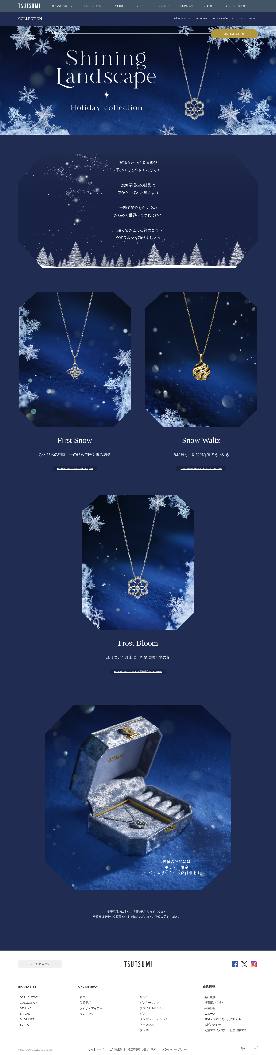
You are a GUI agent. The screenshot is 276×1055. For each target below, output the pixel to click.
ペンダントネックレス (152, 1016)
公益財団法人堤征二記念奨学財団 (224, 1026)
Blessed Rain (176, 18)
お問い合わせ (211, 1021)
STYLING (118, 6)
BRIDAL (139, 6)
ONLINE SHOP (236, 6)
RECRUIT (209, 6)
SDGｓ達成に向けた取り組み (221, 1016)
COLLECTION (92, 6)
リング (142, 994)
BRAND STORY (62, 6)
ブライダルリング (149, 1005)
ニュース (208, 1010)
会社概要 (208, 994)
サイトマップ (89, 1046)
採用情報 (208, 1005)
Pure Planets (197, 18)
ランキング (85, 1010)
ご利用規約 (113, 1046)
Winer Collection (220, 18)
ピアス (142, 1010)
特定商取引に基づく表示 (143, 1046)
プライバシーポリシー (181, 1046)
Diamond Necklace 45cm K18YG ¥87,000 (201, 468)
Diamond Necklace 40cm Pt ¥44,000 (75, 468)
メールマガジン (40, 964)
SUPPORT (186, 6)
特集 (81, 994)
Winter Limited (246, 18)
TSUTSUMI (30, 6)
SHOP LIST (163, 6)
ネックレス (145, 1021)
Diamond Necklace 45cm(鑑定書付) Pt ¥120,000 (138, 671)
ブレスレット (146, 1026)
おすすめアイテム (89, 1005)
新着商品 (83, 999)
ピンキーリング (148, 999)
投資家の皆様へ (212, 999)
